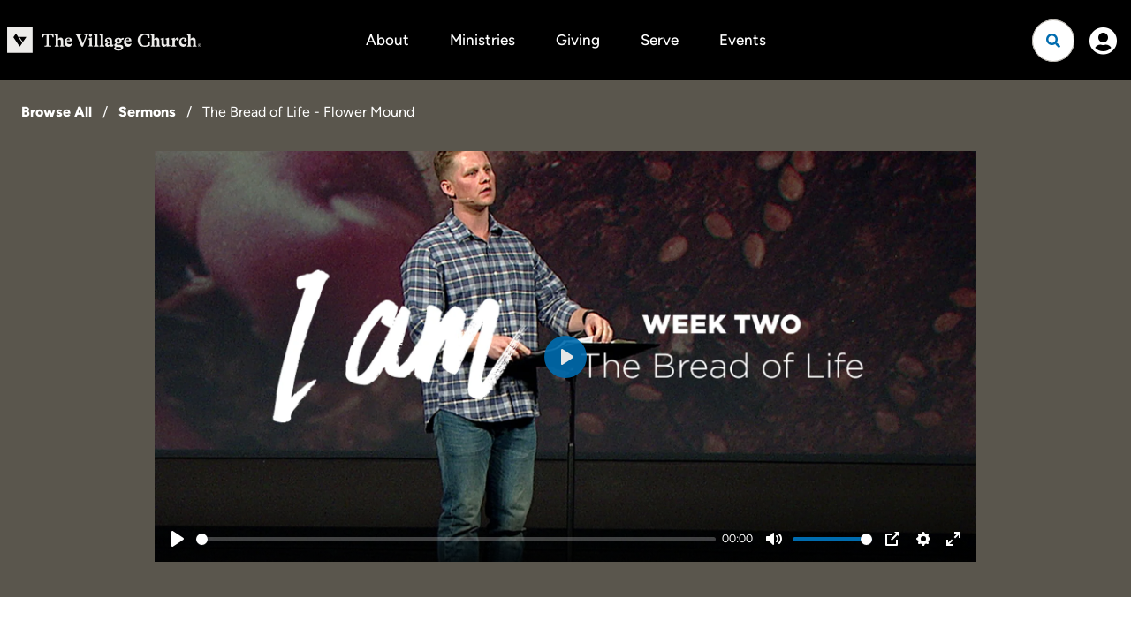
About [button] (387, 40)
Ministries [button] (482, 40)
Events (742, 40)
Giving (578, 40)
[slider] (456, 539)
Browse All (56, 111)
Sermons (147, 111)
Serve (660, 40)
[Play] (177, 539)
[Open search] (1053, 40)
